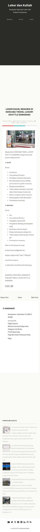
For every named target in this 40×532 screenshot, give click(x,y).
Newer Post (5, 297)
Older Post (34, 297)
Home (20, 297)
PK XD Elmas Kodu (14, 332)
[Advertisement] (20, 43)
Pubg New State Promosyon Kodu (19, 335)
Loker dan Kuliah (20, 5)
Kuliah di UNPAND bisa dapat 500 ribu (22, 464)
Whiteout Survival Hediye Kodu (18, 326)
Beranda (9, 19)
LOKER (13, 123)
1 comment (23, 123)
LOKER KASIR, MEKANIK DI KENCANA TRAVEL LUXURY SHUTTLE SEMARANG (19, 111)
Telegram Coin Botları (15, 329)
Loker (31, 19)
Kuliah (21, 19)
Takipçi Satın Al (13, 324)
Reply (10, 338)
